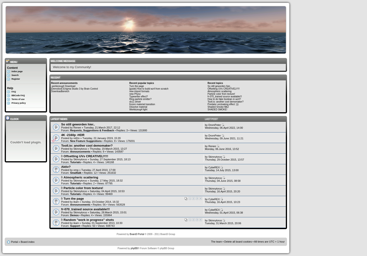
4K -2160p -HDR (72, 135)
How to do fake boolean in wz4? (224, 99)
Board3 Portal (137, 234)
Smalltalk (75, 172)
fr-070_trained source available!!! (224, 96)
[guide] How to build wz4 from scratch (148, 88)
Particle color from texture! (221, 94)
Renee (77, 127)
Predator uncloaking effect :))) (223, 104)
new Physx (135, 94)
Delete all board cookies (238, 241)
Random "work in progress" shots (89, 220)
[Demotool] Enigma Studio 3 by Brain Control (74, 88)
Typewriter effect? (138, 96)
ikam (76, 201)
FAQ (14, 92)
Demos (74, 215)
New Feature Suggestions (86, 141)
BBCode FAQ (18, 95)
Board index (28, 241)
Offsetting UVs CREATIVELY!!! (223, 88)
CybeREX (214, 167)
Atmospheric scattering (219, 91)
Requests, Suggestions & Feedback (92, 130)
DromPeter (214, 125)
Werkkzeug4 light (138, 109)
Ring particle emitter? (140, 99)
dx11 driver (135, 101)
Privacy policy (19, 103)
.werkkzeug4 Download (63, 86)
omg (75, 170)
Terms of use (18, 99)
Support (75, 225)
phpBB (134, 248)
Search (15, 75)
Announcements (80, 151)
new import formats (139, 91)
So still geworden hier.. (219, 86)
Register (16, 79)
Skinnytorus (80, 148)
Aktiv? (66, 167)
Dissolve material (138, 107)
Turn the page (136, 86)
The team (216, 241)
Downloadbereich (60, 91)
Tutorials (75, 162)
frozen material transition (142, 104)
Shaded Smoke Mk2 (218, 107)
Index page (17, 71)
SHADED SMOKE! (217, 109)
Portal (14, 241)
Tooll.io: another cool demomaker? (225, 101)
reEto (76, 138)
